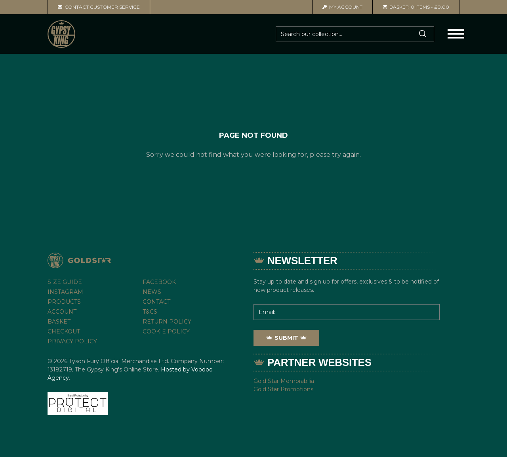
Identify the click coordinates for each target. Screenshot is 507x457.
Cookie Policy (166, 331)
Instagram (65, 291)
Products (64, 301)
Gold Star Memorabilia (284, 381)
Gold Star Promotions (283, 389)
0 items (416, 7)
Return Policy (167, 321)
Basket (59, 321)
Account (342, 7)
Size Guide (65, 282)
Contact (156, 301)
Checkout (64, 331)
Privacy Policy (72, 341)
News (152, 291)
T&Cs (150, 311)
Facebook (159, 282)
